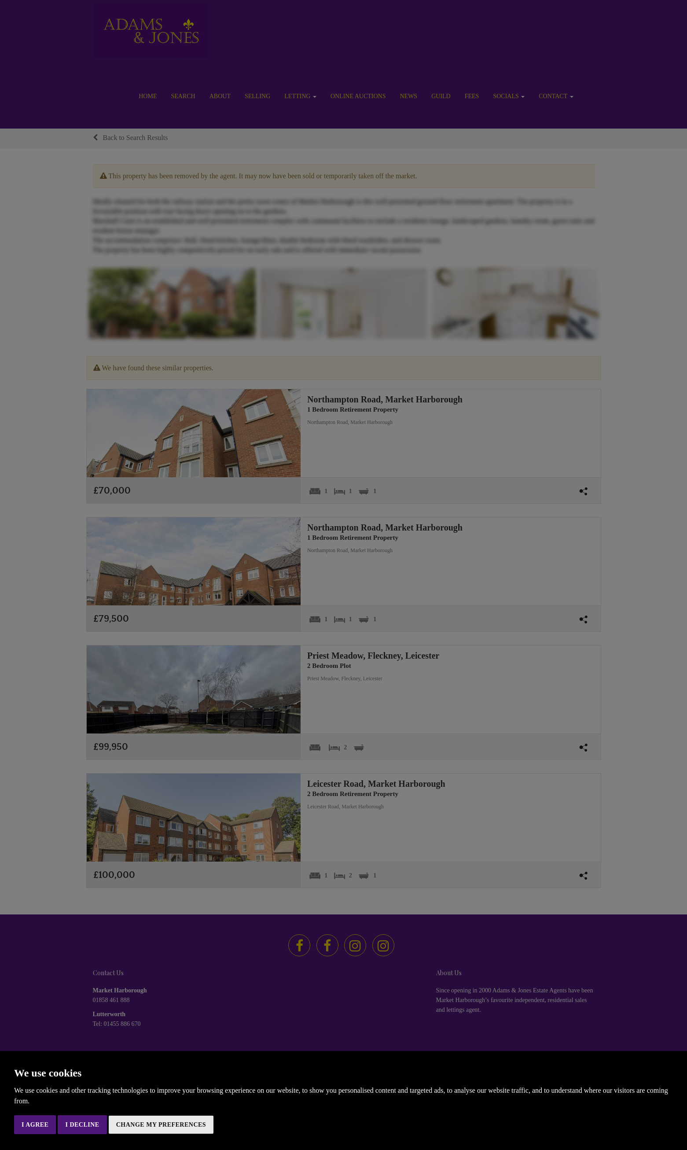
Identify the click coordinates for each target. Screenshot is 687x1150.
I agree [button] (35, 1124)
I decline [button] (82, 1124)
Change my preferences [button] (161, 1124)
